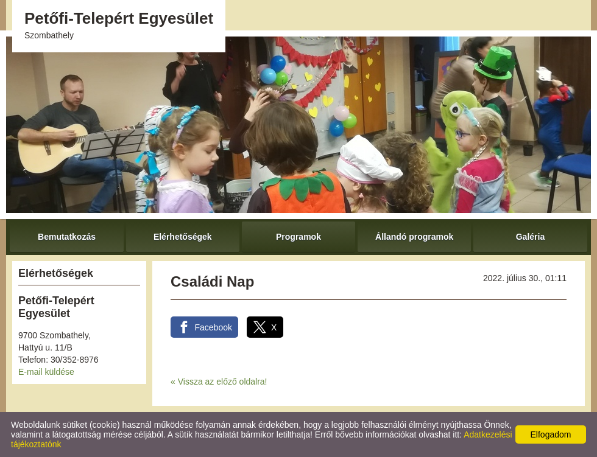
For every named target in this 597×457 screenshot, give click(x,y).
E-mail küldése (46, 372)
